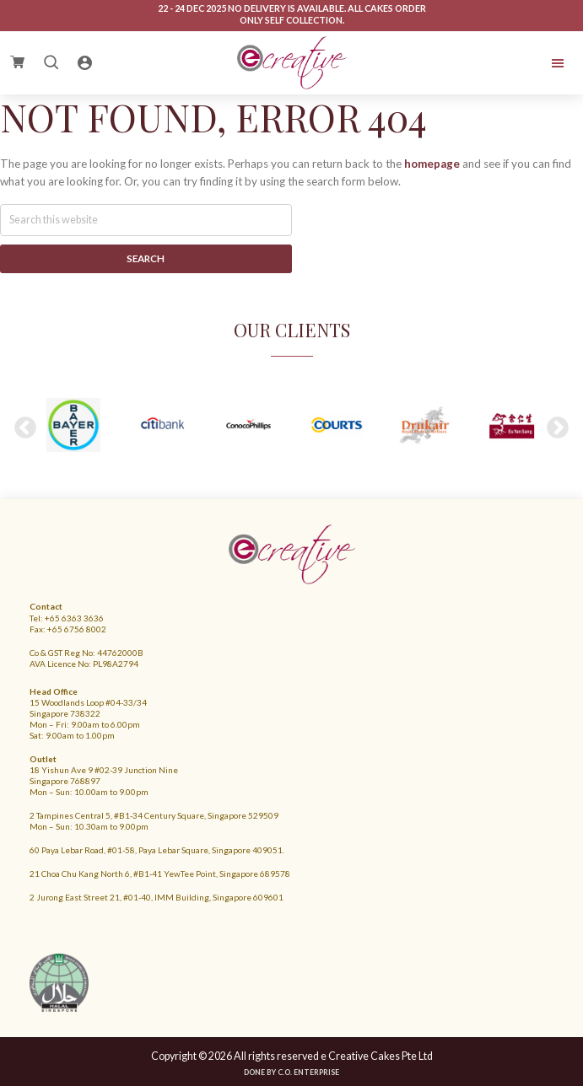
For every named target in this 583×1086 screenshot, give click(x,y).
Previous (25, 428)
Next (557, 428)
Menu (510, 63)
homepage (432, 163)
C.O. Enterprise (308, 1072)
